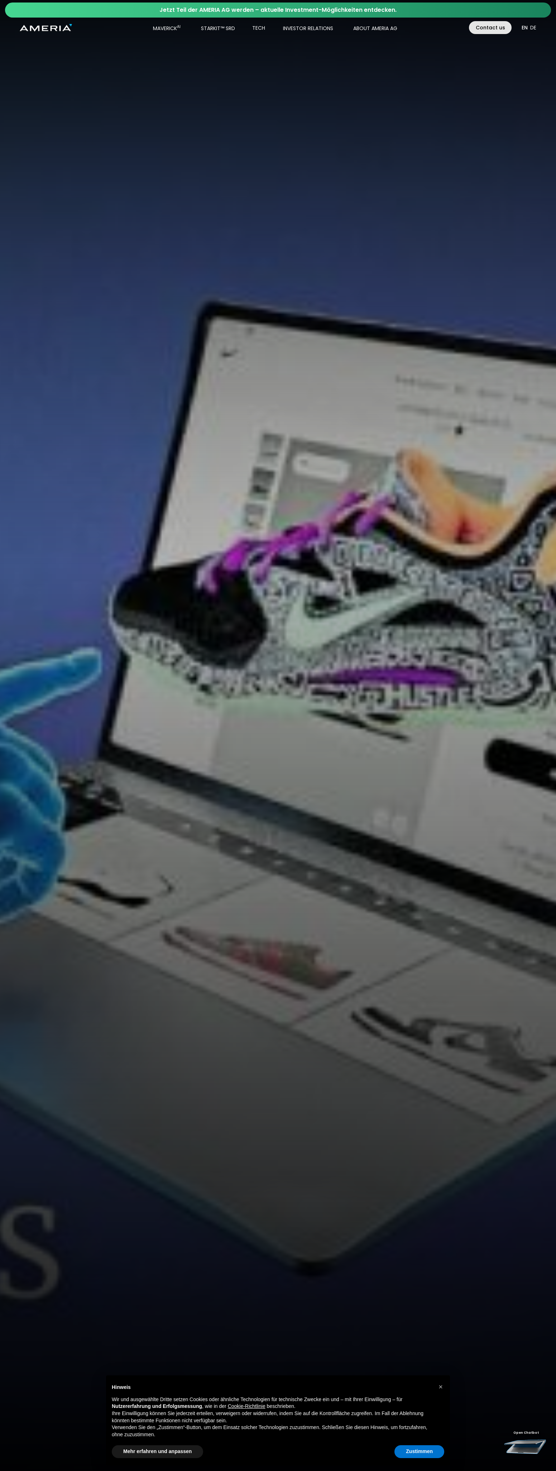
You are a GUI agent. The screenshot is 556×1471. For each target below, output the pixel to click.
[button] (164, 28)
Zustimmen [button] (419, 1451)
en (525, 27)
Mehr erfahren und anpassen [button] (157, 1451)
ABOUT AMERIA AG (375, 28)
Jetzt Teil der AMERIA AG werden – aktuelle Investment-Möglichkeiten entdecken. (278, 10)
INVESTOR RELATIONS (308, 28)
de (533, 27)
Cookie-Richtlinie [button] (246, 1406)
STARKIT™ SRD (218, 28)
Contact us (490, 27)
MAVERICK (167, 28)
